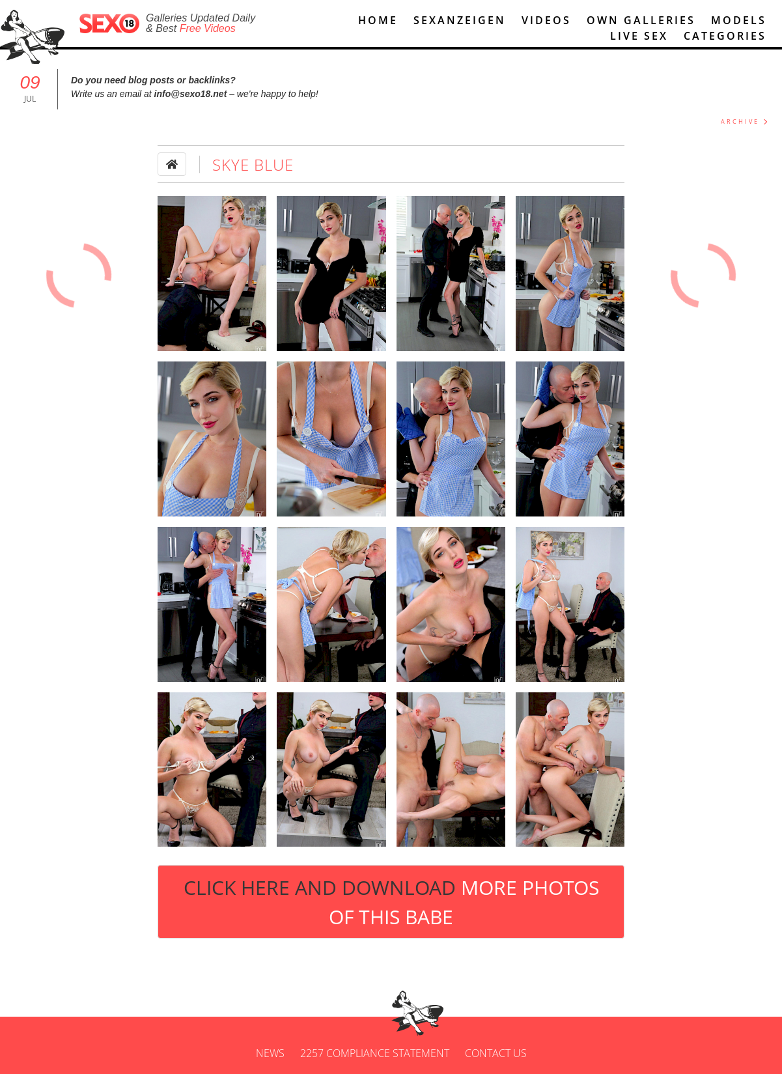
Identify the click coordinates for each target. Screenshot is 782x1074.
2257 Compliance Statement (374, 1053)
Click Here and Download (391, 902)
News (270, 1053)
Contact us (496, 1053)
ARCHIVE (740, 121)
